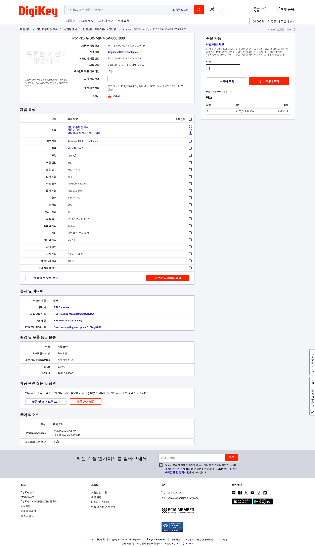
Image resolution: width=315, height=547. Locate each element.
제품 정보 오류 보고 (46, 278)
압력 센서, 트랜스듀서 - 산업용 (99, 29)
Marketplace (27, 497)
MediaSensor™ (75, 148)
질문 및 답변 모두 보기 (46, 401)
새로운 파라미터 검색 (167, 278)
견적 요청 (123, 20)
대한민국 (98, 539)
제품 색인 (25, 29)
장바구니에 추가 (269, 81)
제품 (69, 20)
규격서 (113, 96)
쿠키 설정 (223, 539)
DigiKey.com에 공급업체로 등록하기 (40, 501)
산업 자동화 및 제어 (47, 29)
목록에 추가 (227, 81)
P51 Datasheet (62, 307)
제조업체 (85, 20)
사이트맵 (26, 506)
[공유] (291, 29)
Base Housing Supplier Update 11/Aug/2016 (77, 327)
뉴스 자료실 (27, 516)
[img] (38, 12)
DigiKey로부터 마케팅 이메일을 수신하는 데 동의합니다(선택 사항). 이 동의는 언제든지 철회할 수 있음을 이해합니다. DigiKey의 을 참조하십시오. (201, 469)
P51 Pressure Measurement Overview (74, 314)
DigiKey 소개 (28, 492)
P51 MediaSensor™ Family (68, 320)
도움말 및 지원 (99, 492)
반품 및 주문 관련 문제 (103, 506)
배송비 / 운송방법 (100, 502)
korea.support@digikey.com (180, 498)
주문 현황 (96, 497)
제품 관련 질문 (86, 401)
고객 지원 (104, 20)
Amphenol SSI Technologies (122, 52)
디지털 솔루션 (28, 511)
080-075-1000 (172, 493)
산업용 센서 (70, 29)
